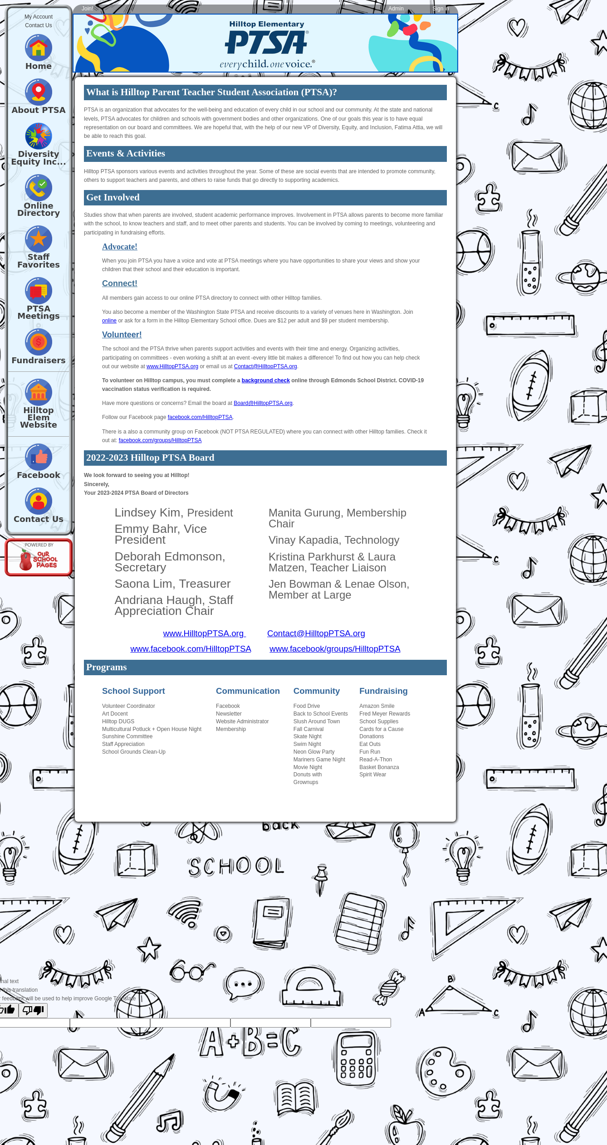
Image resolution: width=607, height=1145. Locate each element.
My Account (38, 17)
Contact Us (38, 25)
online (109, 320)
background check (266, 380)
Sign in (440, 8)
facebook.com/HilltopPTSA (200, 417)
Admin (396, 8)
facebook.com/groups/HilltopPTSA (160, 440)
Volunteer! (122, 334)
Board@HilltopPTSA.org (263, 403)
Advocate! (119, 246)
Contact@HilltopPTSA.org (265, 366)
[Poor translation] (33, 1010)
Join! (87, 8)
